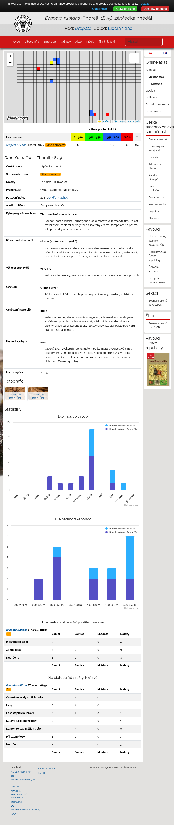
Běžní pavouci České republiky (157, 256)
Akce (78, 41)
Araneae (151, 69)
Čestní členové (157, 139)
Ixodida (150, 90)
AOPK (14, 814)
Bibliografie (32, 41)
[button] (94, 114)
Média (90, 41)
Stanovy (153, 218)
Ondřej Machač (58, 197)
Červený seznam (153, 269)
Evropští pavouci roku (156, 280)
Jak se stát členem (155, 166)
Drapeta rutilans (16, 629)
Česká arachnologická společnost (19, 794)
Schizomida (153, 111)
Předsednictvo (157, 204)
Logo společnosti (155, 188)
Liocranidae (120, 28)
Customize (99, 8)
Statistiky (42, 773)
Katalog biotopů (153, 177)
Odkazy (66, 41)
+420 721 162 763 (22, 771)
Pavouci (18, 802)
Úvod (16, 41)
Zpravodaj (50, 41)
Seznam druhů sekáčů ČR (157, 302)
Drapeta (156, 83)
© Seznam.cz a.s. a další (126, 121)
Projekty (153, 211)
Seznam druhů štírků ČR (157, 325)
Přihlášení (108, 41)
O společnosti (157, 197)
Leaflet (103, 121)
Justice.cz (16, 786)
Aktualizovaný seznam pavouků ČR (157, 240)
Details (144, 3)
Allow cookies (125, 8)
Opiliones (152, 97)
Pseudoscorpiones (157, 104)
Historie (153, 157)
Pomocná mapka (46, 768)
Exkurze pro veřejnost (156, 148)
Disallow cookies (155, 8)
